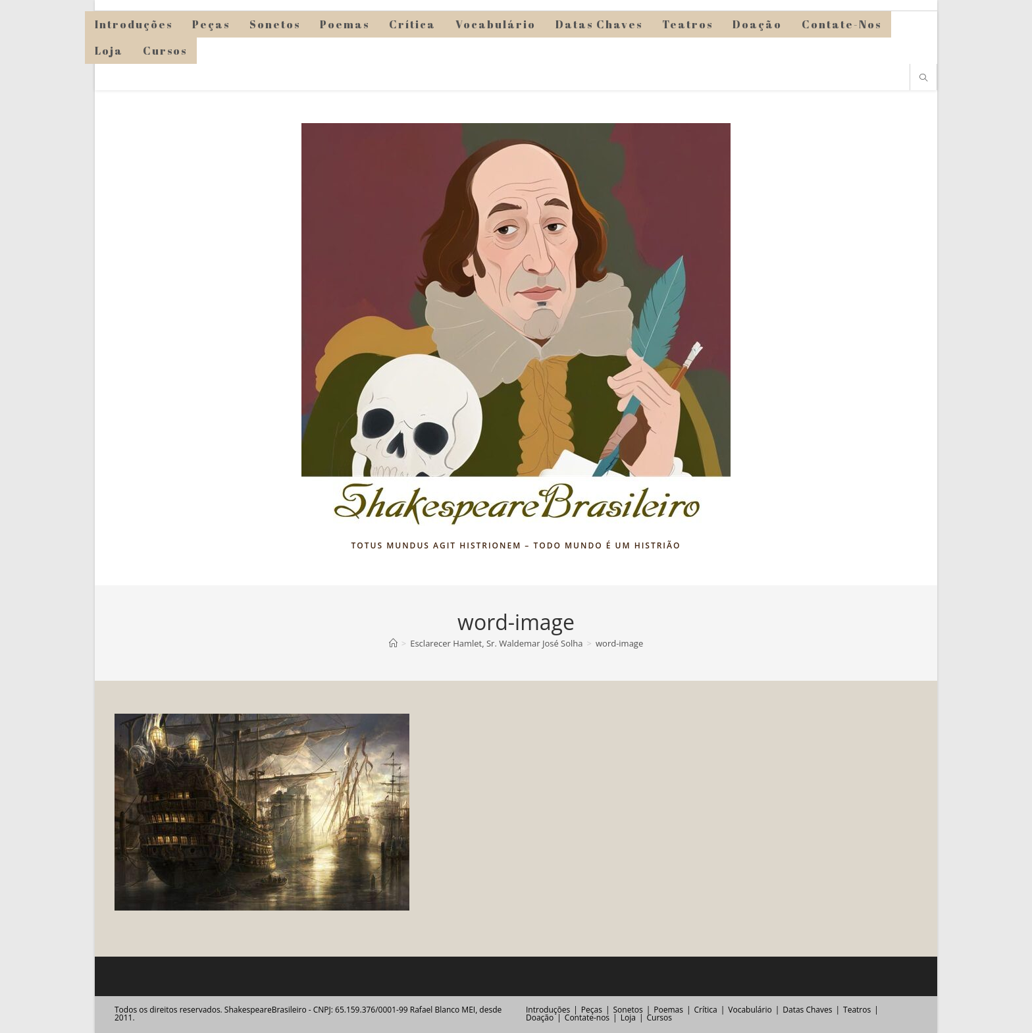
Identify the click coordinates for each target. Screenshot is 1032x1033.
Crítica (705, 1009)
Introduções (548, 1009)
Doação (540, 1017)
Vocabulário (749, 1009)
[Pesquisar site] (923, 78)
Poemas (668, 1009)
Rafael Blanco (434, 1009)
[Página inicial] (393, 643)
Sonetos (628, 1009)
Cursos (658, 1017)
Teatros (857, 1009)
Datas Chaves (807, 1009)
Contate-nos (587, 1017)
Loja (628, 1017)
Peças (591, 1009)
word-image (619, 643)
